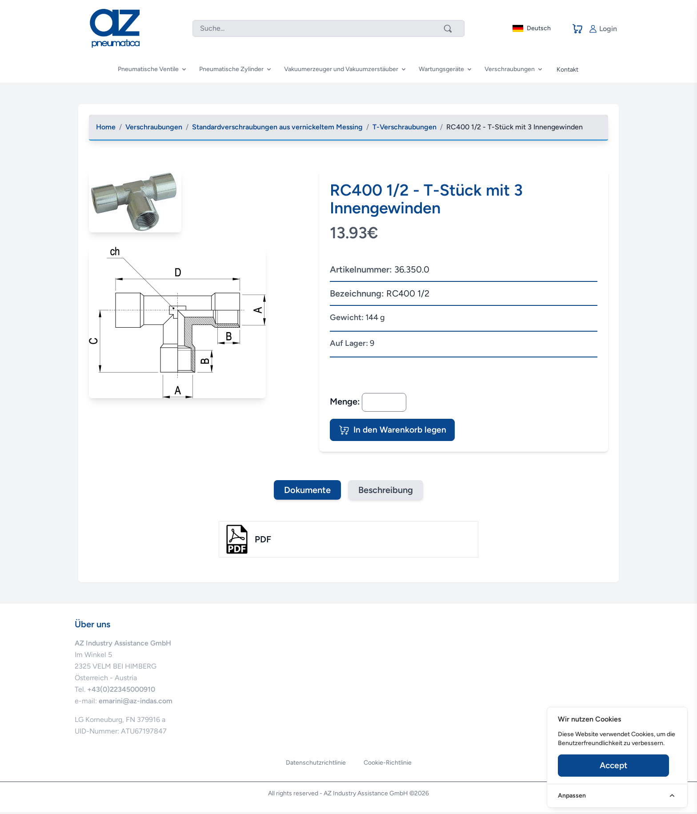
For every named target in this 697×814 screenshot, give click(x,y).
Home (106, 127)
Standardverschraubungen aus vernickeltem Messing (277, 127)
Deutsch (532, 28)
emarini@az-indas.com (135, 702)
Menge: (345, 401)
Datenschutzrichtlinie (316, 764)
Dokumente (307, 491)
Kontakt (567, 69)
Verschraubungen (153, 127)
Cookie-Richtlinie (388, 764)
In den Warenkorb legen (396, 431)
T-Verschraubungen (405, 127)
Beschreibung (386, 491)
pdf (263, 541)
